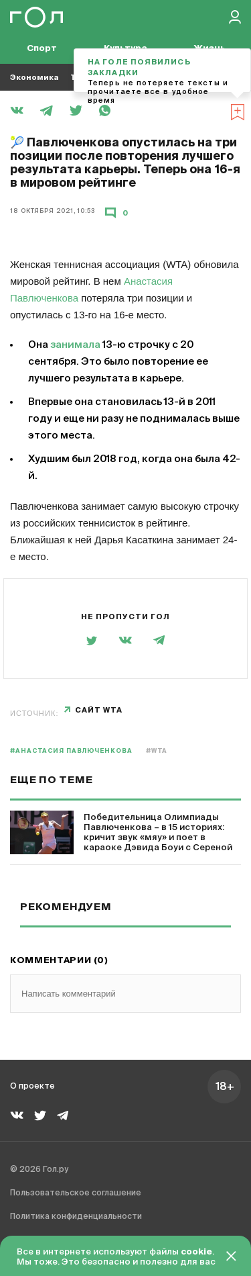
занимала (75, 345)
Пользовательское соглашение (75, 1193)
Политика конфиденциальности (76, 1217)
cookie (196, 1252)
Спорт (42, 48)
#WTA (157, 751)
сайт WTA (99, 710)
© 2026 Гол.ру (39, 1170)
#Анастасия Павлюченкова (71, 751)
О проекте (32, 1087)
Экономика (34, 77)
